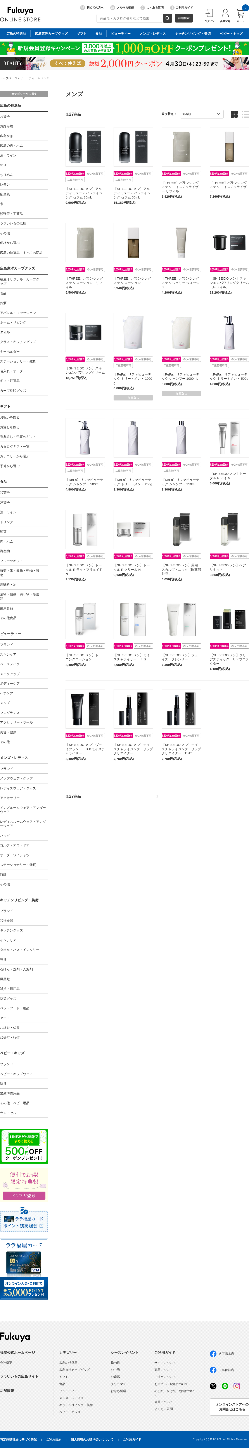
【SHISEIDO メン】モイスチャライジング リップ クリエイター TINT (183, 749)
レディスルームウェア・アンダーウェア (23, 824)
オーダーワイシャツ (14, 855)
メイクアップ (10, 674)
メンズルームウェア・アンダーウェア (23, 810)
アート (5, 1018)
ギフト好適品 (10, 381)
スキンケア (8, 654)
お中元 (115, 1369)
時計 (3, 874)
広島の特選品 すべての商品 (21, 252)
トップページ (8, 78)
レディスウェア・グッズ (18, 788)
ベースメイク (10, 664)
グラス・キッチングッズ (18, 342)
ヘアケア (6, 693)
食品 (3, 293)
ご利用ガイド (181, 7)
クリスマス (118, 1384)
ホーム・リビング (13, 322)
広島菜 (5, 194)
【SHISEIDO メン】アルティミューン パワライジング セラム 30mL (84, 193)
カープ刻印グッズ (13, 390)
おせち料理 (118, 1391)
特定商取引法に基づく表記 (18, 1439)
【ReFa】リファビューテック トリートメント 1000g (133, 378)
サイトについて (165, 1362)
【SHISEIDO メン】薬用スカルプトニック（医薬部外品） (181, 569)
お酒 (3, 303)
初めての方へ (92, 7)
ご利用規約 (53, 1439)
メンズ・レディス (14, 758)
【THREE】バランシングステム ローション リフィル (84, 283)
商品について (163, 1369)
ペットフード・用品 (14, 1008)
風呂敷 (5, 979)
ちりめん (6, 175)
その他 (5, 233)
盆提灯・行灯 (10, 1037)
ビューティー (28, 78)
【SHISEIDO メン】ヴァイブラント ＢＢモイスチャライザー (85, 749)
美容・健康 (8, 732)
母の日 (115, 1362)
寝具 (3, 959)
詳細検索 (184, 18)
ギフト (5, 406)
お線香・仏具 (10, 1027)
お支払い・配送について (171, 1384)
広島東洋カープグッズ (17, 268)
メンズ (45, 78)
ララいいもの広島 (13, 223)
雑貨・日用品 (10, 988)
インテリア (8, 940)
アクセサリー (10, 798)
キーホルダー (10, 351)
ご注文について (165, 1376)
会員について (163, 1402)
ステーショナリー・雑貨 (18, 361)
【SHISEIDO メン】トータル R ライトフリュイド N (84, 569)
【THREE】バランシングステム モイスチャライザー (228, 187)
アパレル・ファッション (18, 313)
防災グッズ (8, 998)
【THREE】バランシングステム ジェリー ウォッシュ (180, 283)
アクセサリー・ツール (16, 722)
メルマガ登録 (122, 7)
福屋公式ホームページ (17, 1352)
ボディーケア (10, 683)
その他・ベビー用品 (14, 1103)
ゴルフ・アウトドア (14, 845)
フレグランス (10, 713)
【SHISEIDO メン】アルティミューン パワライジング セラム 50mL (132, 193)
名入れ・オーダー (13, 371)
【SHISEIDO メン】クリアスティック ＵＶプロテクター (229, 659)
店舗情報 (7, 1390)
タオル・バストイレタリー (19, 950)
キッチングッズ (11, 930)
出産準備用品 (10, 1093)
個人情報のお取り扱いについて (92, 1439)
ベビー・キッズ (12, 1053)
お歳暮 (115, 1376)
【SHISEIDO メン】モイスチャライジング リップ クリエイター (135, 749)
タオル (5, 332)
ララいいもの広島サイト (19, 1376)
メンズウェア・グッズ (16, 778)
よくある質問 (152, 7)
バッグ (5, 835)
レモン (5, 184)
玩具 (3, 1083)
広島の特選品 (10, 105)
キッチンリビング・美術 (19, 900)
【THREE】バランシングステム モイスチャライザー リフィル (180, 187)
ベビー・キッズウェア (16, 1074)
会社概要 (6, 1362)
